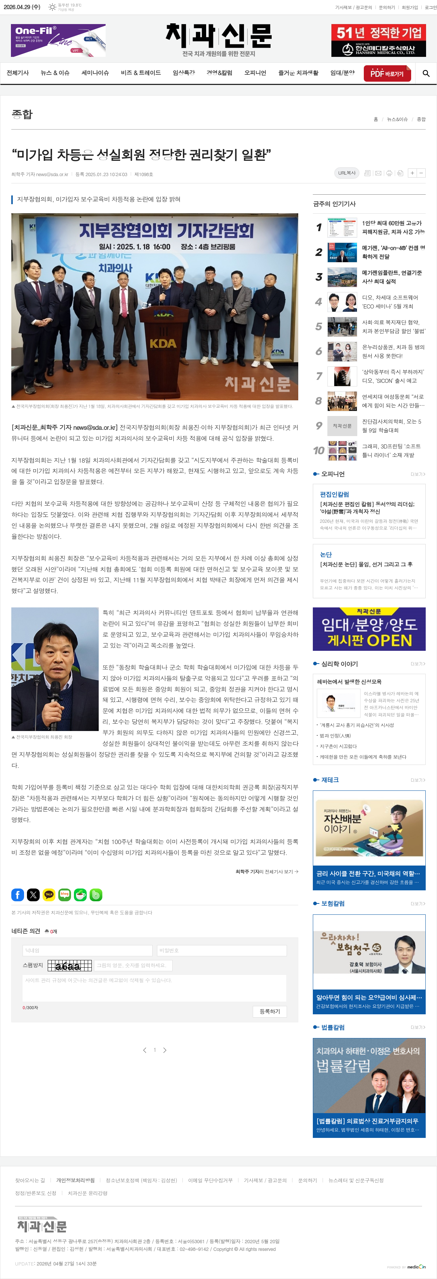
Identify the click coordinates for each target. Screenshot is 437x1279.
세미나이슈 (95, 73)
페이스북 (17, 895)
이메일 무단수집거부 (210, 1180)
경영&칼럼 (219, 73)
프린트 (389, 173)
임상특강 (183, 73)
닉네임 (32, 950)
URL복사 (346, 172)
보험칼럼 (333, 903)
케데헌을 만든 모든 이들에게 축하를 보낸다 (363, 756)
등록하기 (270, 1011)
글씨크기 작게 (421, 173)
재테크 (330, 779)
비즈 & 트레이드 (141, 73)
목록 (367, 173)
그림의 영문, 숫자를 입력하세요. (131, 965)
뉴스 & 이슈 (54, 73)
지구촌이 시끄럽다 (338, 746)
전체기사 (17, 73)
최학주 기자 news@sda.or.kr (39, 174)
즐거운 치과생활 (298, 73)
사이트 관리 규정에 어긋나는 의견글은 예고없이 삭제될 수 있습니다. (98, 980)
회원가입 (410, 7)
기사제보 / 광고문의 (353, 7)
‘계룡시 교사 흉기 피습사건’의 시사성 (357, 725)
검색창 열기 (426, 73)
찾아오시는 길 (30, 1180)
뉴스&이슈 (397, 119)
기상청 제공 (66, 9)
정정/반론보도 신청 (35, 1193)
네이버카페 (80, 895)
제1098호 (143, 174)
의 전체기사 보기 (264, 871)
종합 (421, 119)
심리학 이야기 (339, 664)
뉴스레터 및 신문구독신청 (356, 1180)
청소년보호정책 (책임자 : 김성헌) (141, 1180)
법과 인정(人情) (335, 735)
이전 (145, 1050)
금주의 (334, 203)
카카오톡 (49, 895)
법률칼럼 (333, 1027)
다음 (165, 1050)
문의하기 (387, 7)
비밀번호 (169, 950)
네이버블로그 (64, 895)
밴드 (96, 895)
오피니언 (255, 73)
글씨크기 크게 (412, 173)
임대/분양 (342, 73)
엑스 (33, 895)
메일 (378, 173)
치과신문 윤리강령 (87, 1193)
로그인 (431, 7)
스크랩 (400, 173)
